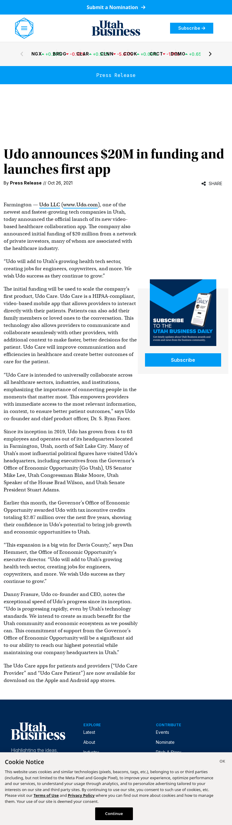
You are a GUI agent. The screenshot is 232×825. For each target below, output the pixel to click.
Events (162, 732)
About (89, 742)
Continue (114, 813)
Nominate (165, 742)
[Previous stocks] (21, 54)
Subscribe (191, 28)
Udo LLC (49, 204)
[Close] (222, 762)
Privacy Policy (81, 795)
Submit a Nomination (116, 7)
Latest (89, 732)
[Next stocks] (210, 54)
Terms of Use (46, 795)
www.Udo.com (80, 204)
